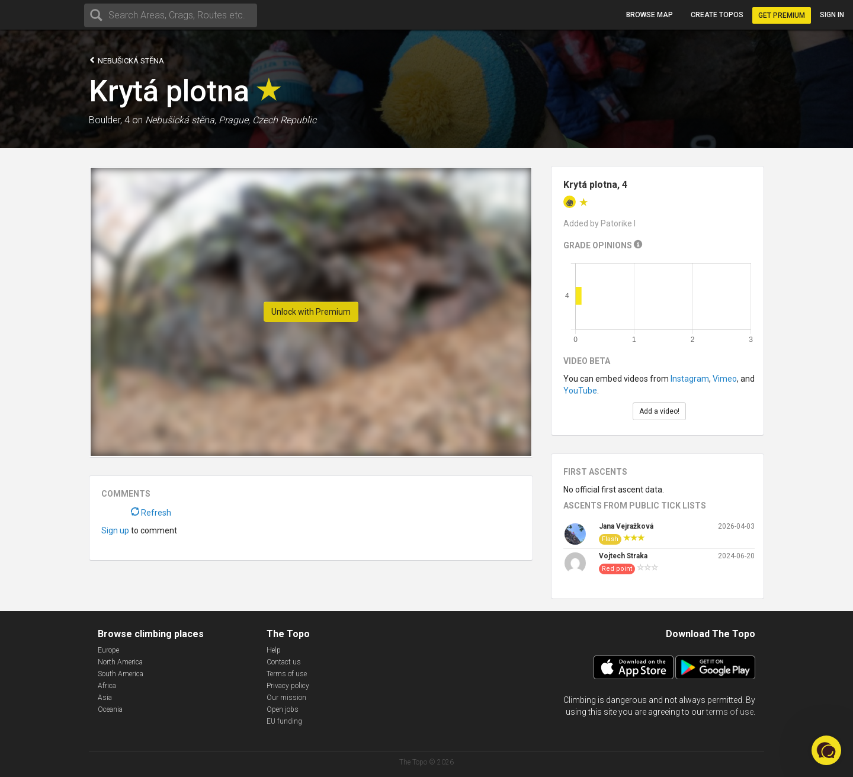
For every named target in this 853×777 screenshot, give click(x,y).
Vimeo (725, 378)
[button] (826, 750)
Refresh (151, 512)
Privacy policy (288, 686)
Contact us (284, 662)
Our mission (286, 697)
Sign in (832, 15)
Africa (107, 686)
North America (120, 662)
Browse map (649, 15)
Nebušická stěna (126, 60)
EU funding (284, 721)
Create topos (717, 15)
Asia (105, 697)
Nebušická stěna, (180, 120)
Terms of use (287, 674)
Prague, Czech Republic (267, 120)
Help (274, 650)
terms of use (729, 712)
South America (120, 674)
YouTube (580, 390)
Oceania (110, 709)
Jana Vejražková (626, 526)
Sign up (115, 530)
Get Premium (781, 15)
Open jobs (283, 709)
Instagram (690, 378)
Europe (108, 650)
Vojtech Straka (623, 556)
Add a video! (659, 411)
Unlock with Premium (311, 311)
